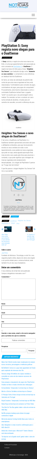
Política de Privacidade (10, 444)
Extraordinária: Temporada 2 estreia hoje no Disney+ (17, 388)
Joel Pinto (4, 253)
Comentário (5, 277)
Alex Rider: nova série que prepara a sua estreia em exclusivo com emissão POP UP (5, 240)
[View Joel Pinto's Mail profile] (23, 195)
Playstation (14, 216)
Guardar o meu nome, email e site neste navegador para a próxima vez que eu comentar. (18, 334)
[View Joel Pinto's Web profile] (18, 195)
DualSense (13, 221)
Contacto (7, 447)
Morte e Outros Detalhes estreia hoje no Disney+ (16, 391)
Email (3, 313)
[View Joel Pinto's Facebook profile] (14, 195)
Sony (17, 223)
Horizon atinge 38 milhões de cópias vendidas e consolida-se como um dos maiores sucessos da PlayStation (16, 376)
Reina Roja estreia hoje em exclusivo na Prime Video (17, 404)
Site (2, 322)
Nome (3, 304)
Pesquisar (4, 346)
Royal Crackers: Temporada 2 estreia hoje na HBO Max (18, 401)
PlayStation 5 (17, 66)
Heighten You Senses (24, 220)
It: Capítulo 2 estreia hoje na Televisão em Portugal (31, 237)
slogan (13, 223)
